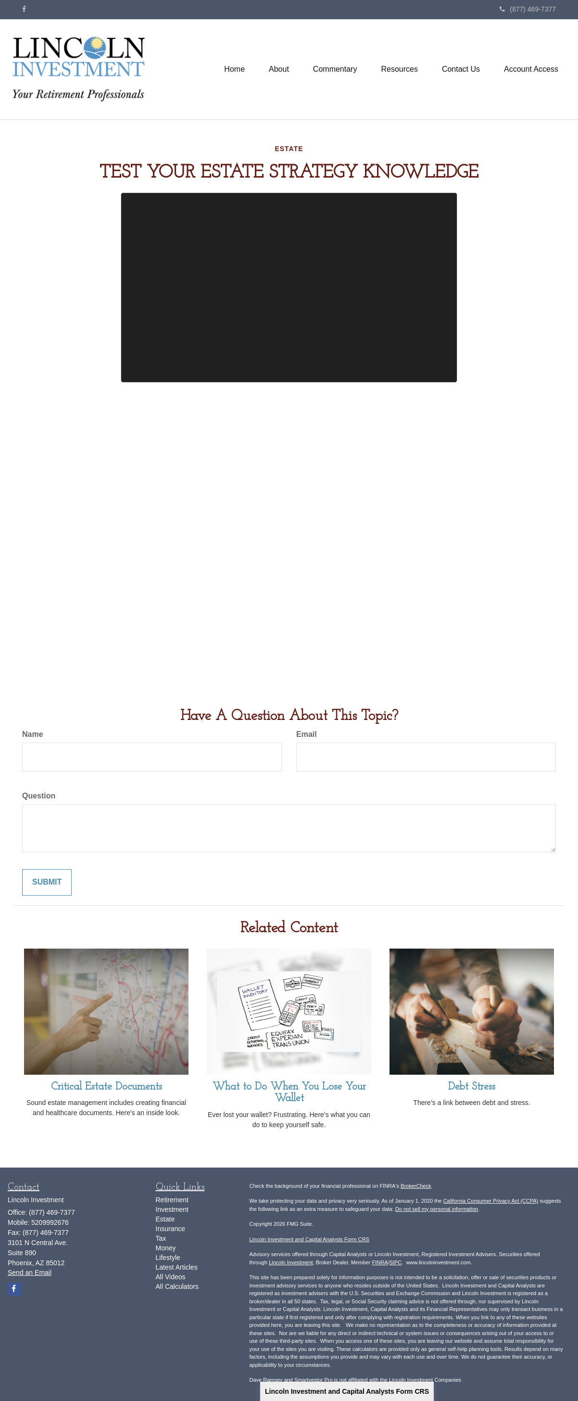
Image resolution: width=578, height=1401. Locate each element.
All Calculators (177, 1286)
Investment (172, 1209)
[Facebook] (24, 9)
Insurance (170, 1229)
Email (306, 734)
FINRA (380, 1262)
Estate (165, 1219)
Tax (161, 1238)
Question (38, 796)
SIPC (396, 1262)
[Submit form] (47, 882)
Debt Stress (471, 1087)
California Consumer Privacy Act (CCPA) (491, 1201)
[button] (279, 69)
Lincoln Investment (291, 1262)
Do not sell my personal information (436, 1209)
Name (32, 734)
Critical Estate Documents (106, 1087)
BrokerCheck (416, 1186)
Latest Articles (177, 1267)
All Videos (171, 1277)
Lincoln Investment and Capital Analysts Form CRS (347, 1391)
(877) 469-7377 (528, 9)
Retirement (172, 1200)
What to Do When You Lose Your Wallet (289, 1092)
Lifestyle (168, 1257)
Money (166, 1248)
